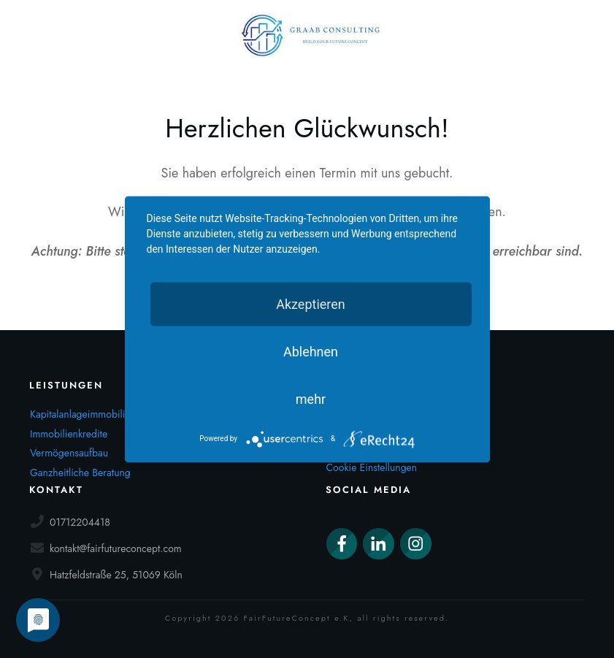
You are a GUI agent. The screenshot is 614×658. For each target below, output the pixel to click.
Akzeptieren (310, 303)
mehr (311, 398)
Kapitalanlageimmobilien (83, 414)
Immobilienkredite (68, 433)
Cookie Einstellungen (372, 467)
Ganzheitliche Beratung (80, 472)
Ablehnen (310, 351)
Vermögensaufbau (69, 452)
